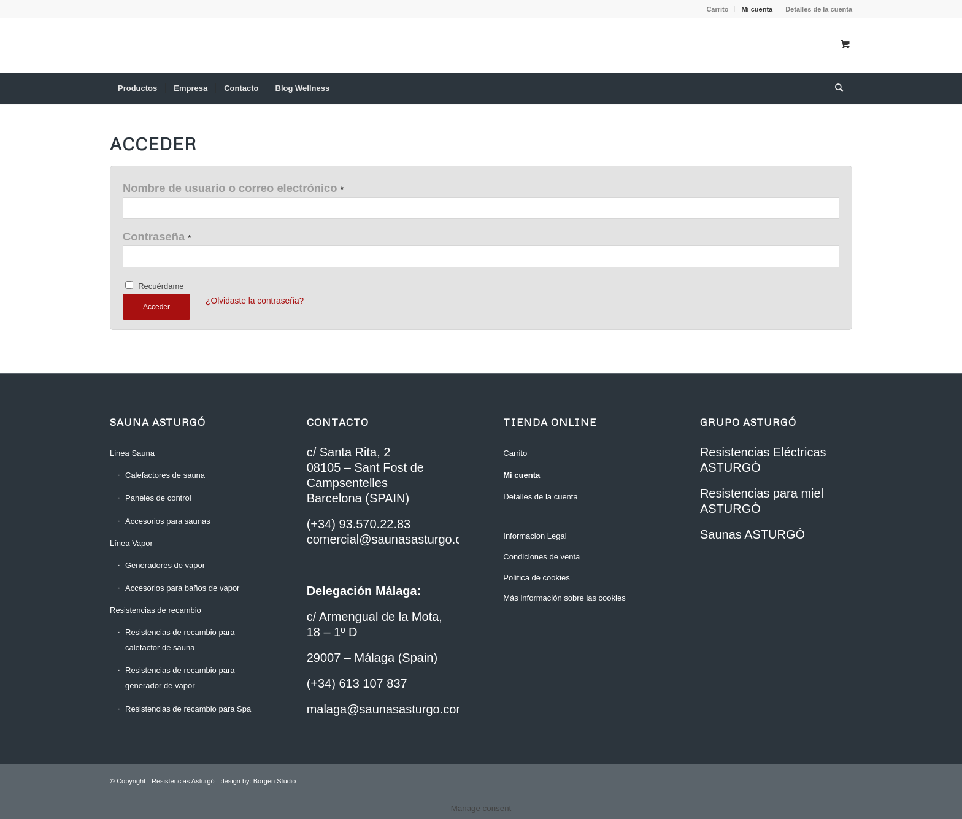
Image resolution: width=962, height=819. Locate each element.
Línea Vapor (131, 543)
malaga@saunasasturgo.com (386, 709)
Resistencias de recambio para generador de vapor (179, 678)
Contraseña (157, 236)
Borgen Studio (274, 781)
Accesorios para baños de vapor (182, 588)
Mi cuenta (756, 9)
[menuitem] (717, 9)
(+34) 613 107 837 (357, 683)
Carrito (717, 9)
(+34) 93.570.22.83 (359, 524)
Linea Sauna (132, 453)
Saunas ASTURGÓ (752, 534)
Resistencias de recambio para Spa (188, 708)
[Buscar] (835, 88)
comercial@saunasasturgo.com (393, 539)
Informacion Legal (534, 535)
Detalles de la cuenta (818, 9)
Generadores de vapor (165, 565)
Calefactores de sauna (165, 475)
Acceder (156, 306)
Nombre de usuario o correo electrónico (233, 188)
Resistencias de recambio (155, 610)
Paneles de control (158, 497)
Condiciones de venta (541, 556)
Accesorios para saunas (167, 521)
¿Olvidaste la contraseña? (255, 301)
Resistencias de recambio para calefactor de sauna (179, 640)
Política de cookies (536, 577)
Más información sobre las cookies (564, 597)
